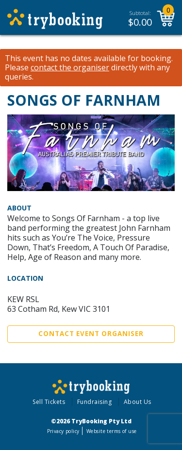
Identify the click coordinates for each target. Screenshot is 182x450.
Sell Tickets (49, 402)
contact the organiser (70, 67)
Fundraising (94, 402)
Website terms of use (111, 431)
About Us (137, 402)
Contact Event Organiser (91, 333)
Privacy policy (63, 431)
